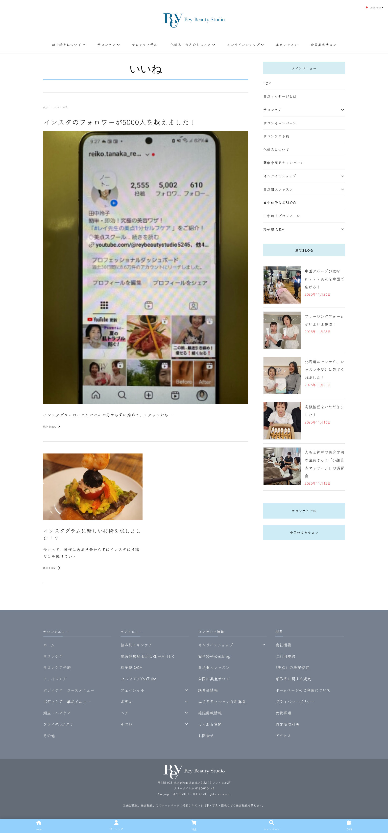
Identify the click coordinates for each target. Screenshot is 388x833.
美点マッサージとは (280, 96)
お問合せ (206, 735)
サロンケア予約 (145, 44)
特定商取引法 (287, 724)
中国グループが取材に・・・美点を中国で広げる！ (324, 279)
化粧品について (276, 149)
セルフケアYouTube (138, 679)
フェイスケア (55, 679)
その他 (49, 735)
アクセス (283, 735)
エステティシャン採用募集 (222, 701)
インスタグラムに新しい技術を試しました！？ (92, 534)
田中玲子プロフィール (281, 215)
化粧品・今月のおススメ (190, 44)
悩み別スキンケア (136, 645)
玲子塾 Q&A (274, 229)
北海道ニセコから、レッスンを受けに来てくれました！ (324, 369)
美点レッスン (287, 44)
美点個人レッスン (278, 189)
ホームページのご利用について (303, 690)
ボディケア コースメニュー (68, 690)
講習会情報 (208, 690)
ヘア (124, 713)
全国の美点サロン (304, 532)
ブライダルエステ (58, 724)
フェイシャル (132, 690)
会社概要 (283, 645)
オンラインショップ (243, 44)
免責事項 (283, 713)
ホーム (49, 645)
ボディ (126, 701)
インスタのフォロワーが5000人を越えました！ (119, 122)
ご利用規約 (285, 656)
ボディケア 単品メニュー (67, 701)
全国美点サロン (324, 44)
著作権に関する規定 (293, 679)
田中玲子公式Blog (279, 202)
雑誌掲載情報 (210, 713)
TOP (267, 83)
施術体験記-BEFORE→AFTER (147, 656)
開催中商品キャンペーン (283, 162)
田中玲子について (66, 44)
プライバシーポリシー (295, 701)
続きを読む (51, 426)
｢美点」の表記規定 (292, 667)
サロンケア (106, 44)
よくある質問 (210, 724)
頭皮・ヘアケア (57, 713)
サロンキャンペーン (279, 122)
